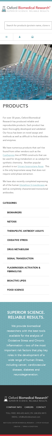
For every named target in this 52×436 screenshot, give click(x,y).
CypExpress (9, 155)
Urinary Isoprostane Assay (31, 166)
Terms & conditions (30, 426)
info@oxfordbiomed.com (29, 417)
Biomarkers (14, 212)
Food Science (15, 290)
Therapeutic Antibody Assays (25, 231)
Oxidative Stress (17, 240)
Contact (41, 407)
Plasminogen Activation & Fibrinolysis (23, 269)
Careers (29, 407)
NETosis (12, 221)
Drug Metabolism (18, 249)
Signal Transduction (20, 258)
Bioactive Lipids (16, 280)
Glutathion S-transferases (32, 185)
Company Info (14, 407)
